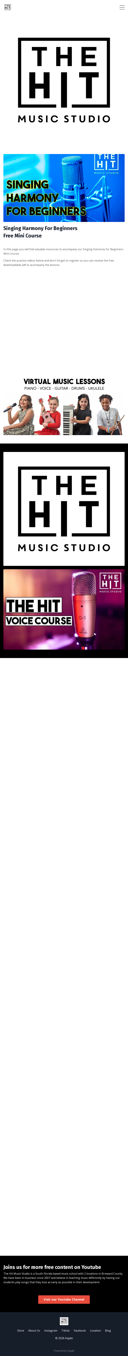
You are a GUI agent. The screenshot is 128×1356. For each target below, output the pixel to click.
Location (95, 1330)
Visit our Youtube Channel (64, 1299)
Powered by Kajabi (64, 1350)
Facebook (80, 1330)
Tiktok (65, 1330)
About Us (34, 1330)
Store (20, 1330)
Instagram (50, 1330)
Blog (108, 1330)
